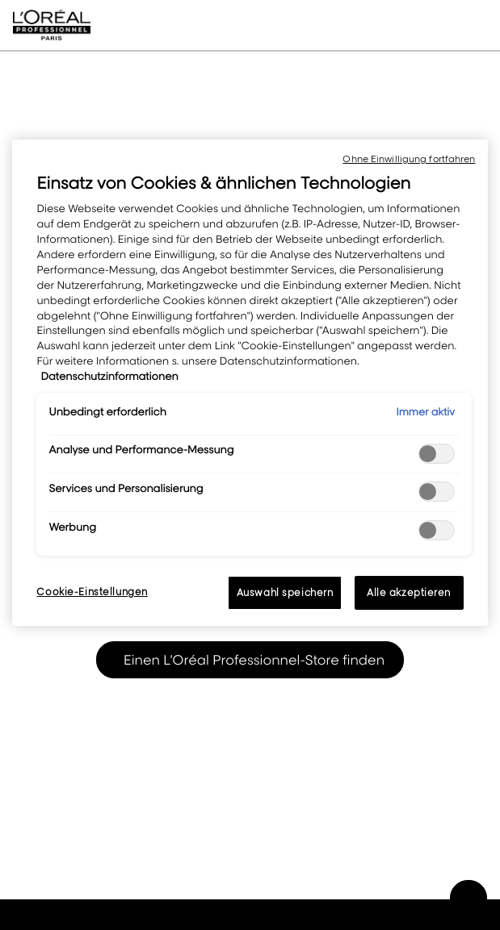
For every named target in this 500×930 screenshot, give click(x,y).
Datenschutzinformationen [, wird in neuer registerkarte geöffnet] (109, 376)
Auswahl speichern (285, 592)
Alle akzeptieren (409, 592)
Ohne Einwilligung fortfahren (408, 159)
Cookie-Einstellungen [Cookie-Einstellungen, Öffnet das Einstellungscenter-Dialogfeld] (91, 592)
